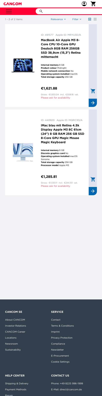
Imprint (55, 331)
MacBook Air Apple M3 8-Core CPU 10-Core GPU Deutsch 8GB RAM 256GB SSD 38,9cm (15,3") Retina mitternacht (61, 48)
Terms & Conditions (62, 325)
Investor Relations (15, 325)
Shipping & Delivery (16, 383)
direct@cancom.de (71, 389)
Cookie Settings (60, 361)
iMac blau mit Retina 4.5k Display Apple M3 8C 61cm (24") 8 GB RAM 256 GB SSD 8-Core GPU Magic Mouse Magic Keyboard (62, 133)
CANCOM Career (15, 331)
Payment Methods (15, 389)
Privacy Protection (61, 337)
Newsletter (57, 349)
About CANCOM (15, 319)
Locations (10, 337)
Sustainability (13, 349)
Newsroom (11, 343)
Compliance (58, 343)
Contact (55, 319)
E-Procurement (60, 355)
